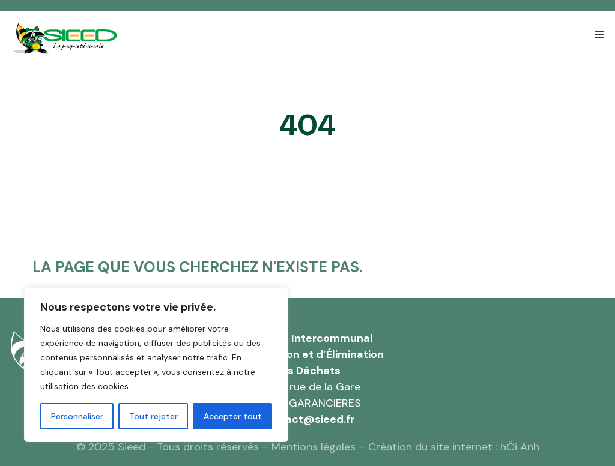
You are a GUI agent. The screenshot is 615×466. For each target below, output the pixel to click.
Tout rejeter (153, 416)
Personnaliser (77, 416)
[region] (156, 364)
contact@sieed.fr (307, 419)
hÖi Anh (519, 447)
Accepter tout (233, 416)
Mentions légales (313, 447)
